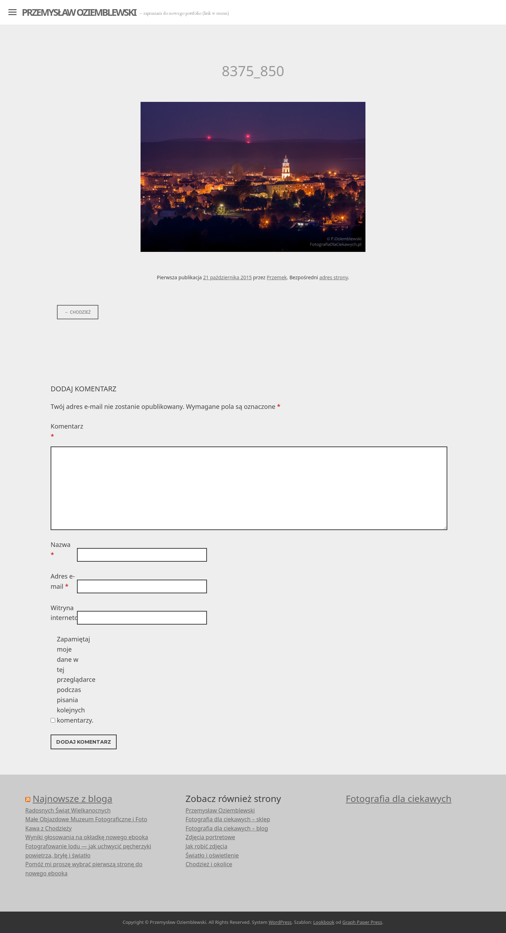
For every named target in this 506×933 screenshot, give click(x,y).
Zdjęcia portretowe (210, 837)
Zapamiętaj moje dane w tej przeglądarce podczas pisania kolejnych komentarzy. (69, 679)
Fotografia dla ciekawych (399, 798)
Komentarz (63, 431)
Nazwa (60, 549)
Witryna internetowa (63, 612)
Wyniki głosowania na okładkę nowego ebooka (86, 837)
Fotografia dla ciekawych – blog (227, 828)
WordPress (280, 922)
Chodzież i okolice (209, 864)
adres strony (333, 277)
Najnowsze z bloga (72, 798)
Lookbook (323, 922)
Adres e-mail (63, 581)
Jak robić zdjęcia (206, 846)
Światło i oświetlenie (212, 855)
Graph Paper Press (362, 922)
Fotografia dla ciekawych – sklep (228, 819)
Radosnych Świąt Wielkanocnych (68, 810)
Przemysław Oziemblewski (79, 12)
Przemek (277, 277)
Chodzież (78, 312)
